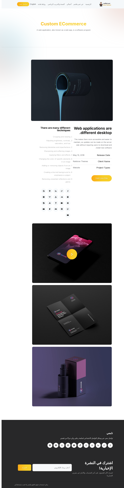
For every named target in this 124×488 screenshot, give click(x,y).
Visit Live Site (100, 178)
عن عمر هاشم (77, 4)
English (31, 4)
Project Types (101, 167)
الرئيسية (87, 4)
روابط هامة (40, 4)
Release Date (101, 155)
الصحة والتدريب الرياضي (54, 4)
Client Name (102, 161)
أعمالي (67, 4)
